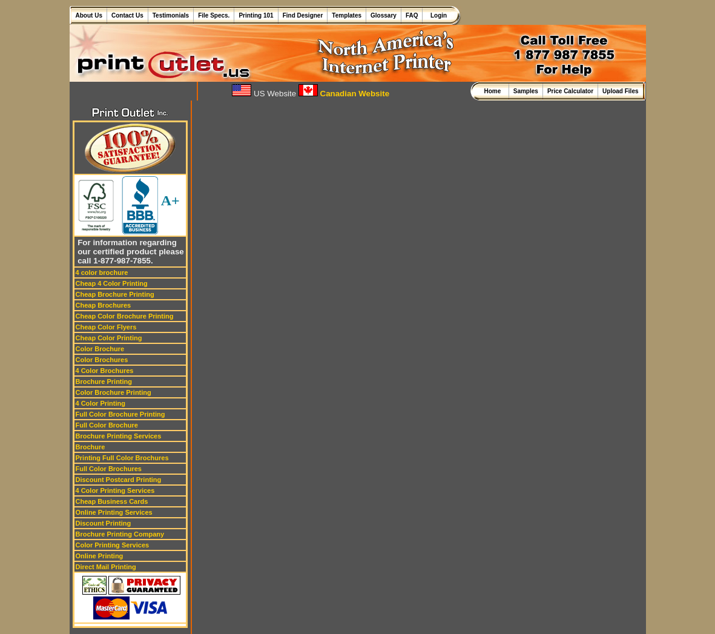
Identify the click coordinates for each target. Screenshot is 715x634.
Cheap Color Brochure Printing (125, 316)
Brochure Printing (104, 381)
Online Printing (100, 556)
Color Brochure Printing (113, 392)
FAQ (412, 15)
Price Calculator (570, 91)
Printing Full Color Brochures (122, 457)
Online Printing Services (114, 512)
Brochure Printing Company (120, 534)
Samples (525, 91)
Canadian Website (343, 93)
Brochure (90, 447)
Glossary (384, 15)
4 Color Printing (101, 403)
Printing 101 (256, 15)
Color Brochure (100, 348)
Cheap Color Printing (109, 338)
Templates (346, 15)
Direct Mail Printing (106, 566)
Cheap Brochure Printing (115, 294)
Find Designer (303, 15)
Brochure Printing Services (119, 436)
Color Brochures (102, 359)
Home (494, 91)
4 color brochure (102, 272)
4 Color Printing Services (115, 490)
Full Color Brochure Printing (120, 414)
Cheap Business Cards (112, 501)
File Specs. (213, 15)
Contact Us (127, 15)
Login (437, 15)
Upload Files (620, 91)
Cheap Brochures (103, 305)
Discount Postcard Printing (119, 479)
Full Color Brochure (107, 425)
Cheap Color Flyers (106, 327)
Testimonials (171, 15)
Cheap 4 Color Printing (112, 283)
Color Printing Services (113, 545)
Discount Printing (103, 523)
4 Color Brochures (105, 370)
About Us (89, 15)
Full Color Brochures (109, 468)
